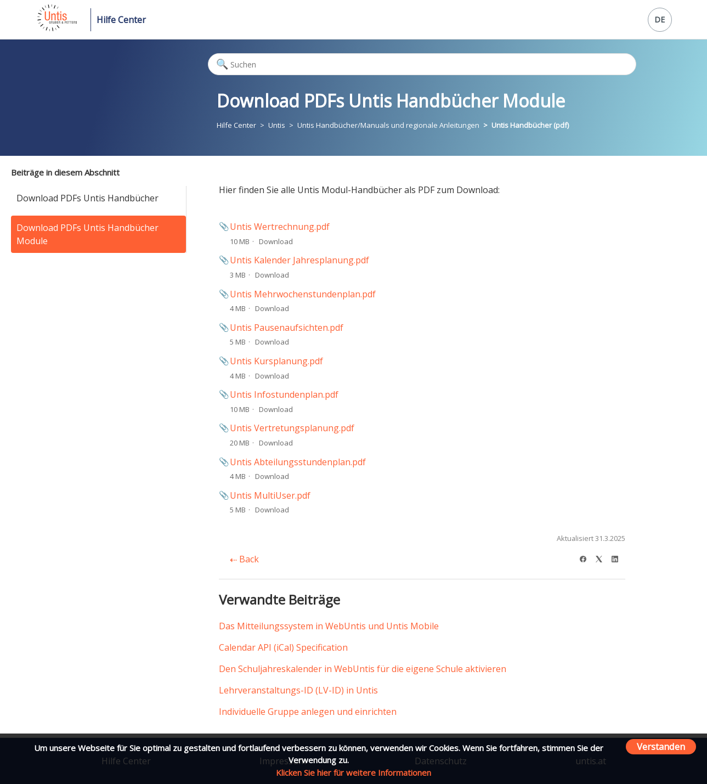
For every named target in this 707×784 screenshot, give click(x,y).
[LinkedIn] (618, 558)
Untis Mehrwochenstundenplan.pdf (303, 294)
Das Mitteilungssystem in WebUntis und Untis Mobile (329, 626)
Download (276, 241)
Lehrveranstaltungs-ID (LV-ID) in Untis (298, 690)
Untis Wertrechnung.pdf (280, 227)
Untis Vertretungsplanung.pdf (292, 428)
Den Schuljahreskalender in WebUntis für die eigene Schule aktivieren (362, 669)
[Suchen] (422, 64)
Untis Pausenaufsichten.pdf (286, 328)
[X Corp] (602, 558)
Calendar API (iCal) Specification (283, 647)
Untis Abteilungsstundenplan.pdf (298, 462)
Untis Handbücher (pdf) (530, 125)
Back (244, 559)
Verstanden (661, 746)
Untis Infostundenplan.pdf (284, 394)
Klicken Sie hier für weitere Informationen (353, 772)
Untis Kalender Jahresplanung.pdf (299, 260)
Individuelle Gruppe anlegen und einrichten (308, 712)
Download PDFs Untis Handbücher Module (87, 234)
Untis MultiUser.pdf (270, 495)
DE (659, 19)
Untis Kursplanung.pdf (276, 361)
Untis (276, 125)
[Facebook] (586, 558)
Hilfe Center (121, 20)
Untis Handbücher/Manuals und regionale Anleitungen (388, 125)
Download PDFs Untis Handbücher (87, 198)
